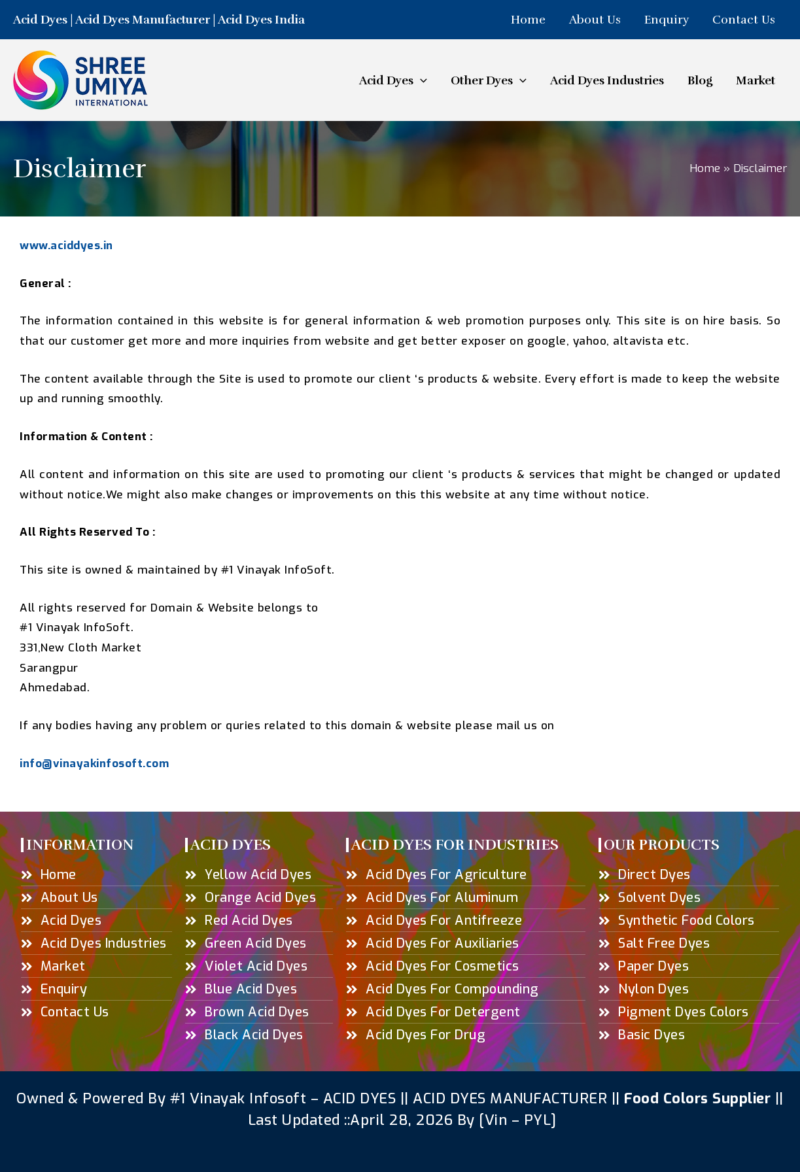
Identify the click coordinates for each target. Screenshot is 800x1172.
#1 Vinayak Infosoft (240, 1098)
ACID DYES (359, 1098)
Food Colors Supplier (697, 1098)
